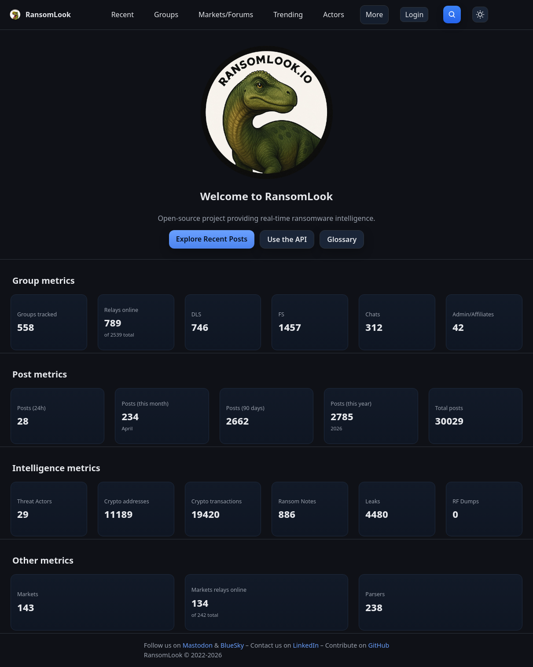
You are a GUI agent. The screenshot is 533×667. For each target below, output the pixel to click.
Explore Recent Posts (211, 239)
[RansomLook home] (40, 14)
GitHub (378, 645)
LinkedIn (306, 645)
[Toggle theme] (480, 14)
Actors (333, 14)
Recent (122, 14)
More (374, 14)
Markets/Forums (225, 14)
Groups (166, 14)
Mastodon (198, 645)
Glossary (342, 239)
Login (414, 14)
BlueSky (232, 645)
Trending (288, 14)
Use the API (287, 239)
